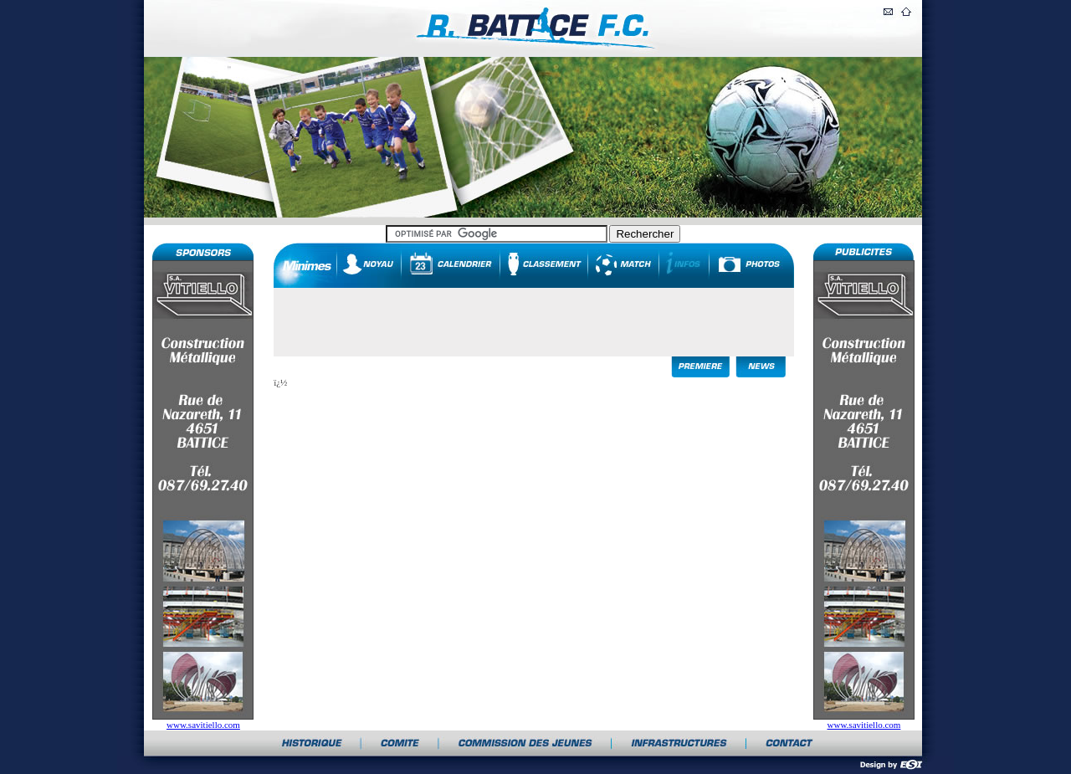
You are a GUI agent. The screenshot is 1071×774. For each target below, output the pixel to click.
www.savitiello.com (203, 725)
